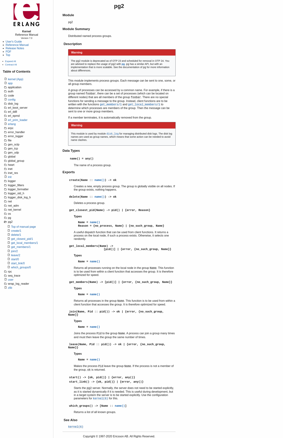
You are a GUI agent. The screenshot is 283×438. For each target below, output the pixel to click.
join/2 (14, 251)
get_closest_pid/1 (22, 238)
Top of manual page (23, 226)
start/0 (15, 259)
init (9, 176)
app (10, 83)
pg (123, 64)
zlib (10, 287)
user (10, 279)
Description (73, 44)
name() (75, 158)
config (11, 99)
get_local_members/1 (24, 242)
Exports (69, 172)
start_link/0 (18, 263)
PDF (8, 51)
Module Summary (76, 29)
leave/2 (15, 255)
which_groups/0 (21, 267)
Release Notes (15, 48)
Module (68, 15)
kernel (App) (15, 79)
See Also (70, 420)
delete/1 (16, 234)
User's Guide (14, 41)
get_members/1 (21, 246)
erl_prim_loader (17, 120)
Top (8, 54)
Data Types (71, 150)
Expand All (10, 61)
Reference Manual (17, 44)
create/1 (16, 230)
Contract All (11, 64)
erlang (12, 124)
